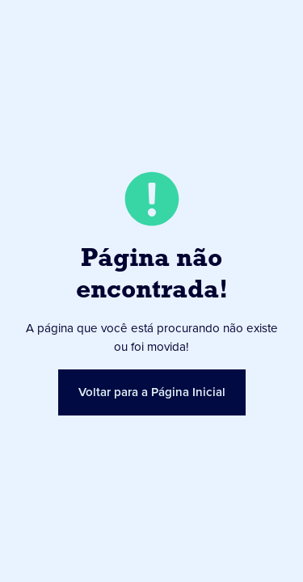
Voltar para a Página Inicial (151, 392)
